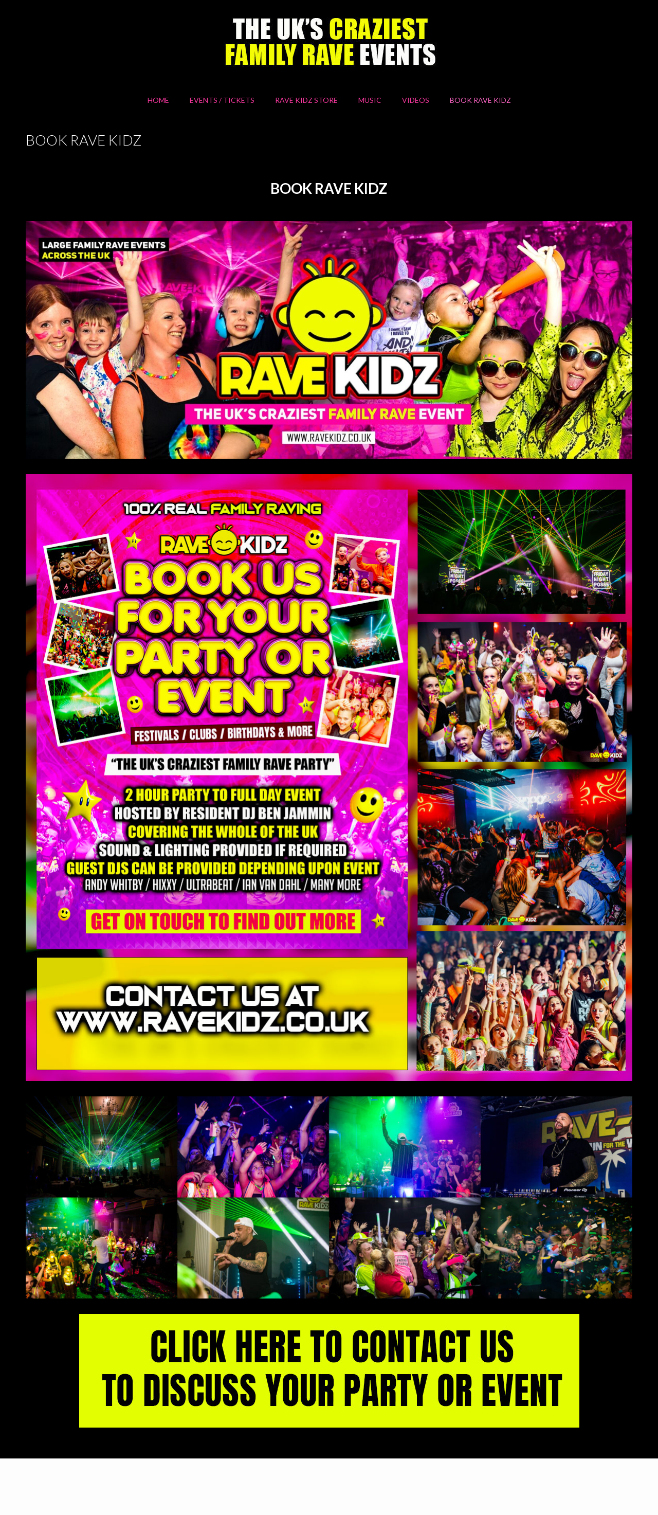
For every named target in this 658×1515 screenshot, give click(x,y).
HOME (158, 100)
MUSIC (369, 100)
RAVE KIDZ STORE (306, 100)
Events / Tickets (222, 100)
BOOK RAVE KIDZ (480, 100)
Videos (415, 100)
